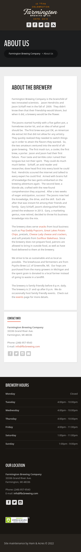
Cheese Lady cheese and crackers (47, 234)
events (20, 297)
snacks (43, 226)
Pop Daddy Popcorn (32, 230)
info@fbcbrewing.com (28, 346)
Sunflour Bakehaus (47, 238)
